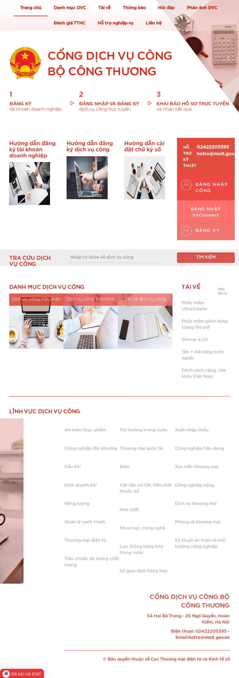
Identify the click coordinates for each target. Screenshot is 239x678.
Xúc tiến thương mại (196, 467)
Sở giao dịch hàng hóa (143, 571)
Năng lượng (76, 504)
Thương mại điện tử (85, 540)
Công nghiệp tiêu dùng (199, 448)
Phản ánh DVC (202, 8)
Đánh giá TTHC (69, 23)
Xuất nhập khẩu (192, 430)
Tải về (104, 8)
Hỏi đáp (166, 8)
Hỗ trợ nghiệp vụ (115, 23)
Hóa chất (129, 510)
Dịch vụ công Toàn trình (90, 299)
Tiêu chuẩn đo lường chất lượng (91, 562)
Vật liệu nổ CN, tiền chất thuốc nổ (146, 488)
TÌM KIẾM (206, 257)
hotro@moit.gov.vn (208, 637)
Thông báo (134, 8)
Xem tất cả (222, 291)
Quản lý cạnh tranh (84, 522)
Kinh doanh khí (80, 485)
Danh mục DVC (70, 8)
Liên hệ (153, 23)
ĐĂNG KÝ (207, 231)
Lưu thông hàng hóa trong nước (141, 549)
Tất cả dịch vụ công (145, 299)
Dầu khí (72, 467)
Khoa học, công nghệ (142, 528)
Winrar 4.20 (195, 340)
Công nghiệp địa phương (90, 448)
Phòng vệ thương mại (197, 522)
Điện (124, 467)
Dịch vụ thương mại (196, 504)
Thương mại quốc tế (141, 448)
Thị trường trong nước (144, 430)
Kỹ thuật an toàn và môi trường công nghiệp (200, 543)
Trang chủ (30, 8)
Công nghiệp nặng (194, 485)
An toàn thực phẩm (85, 430)
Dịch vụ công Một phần (36, 299)
